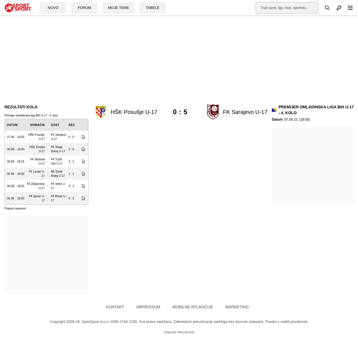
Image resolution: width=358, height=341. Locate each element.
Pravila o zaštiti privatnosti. (286, 321)
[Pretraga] (324, 8)
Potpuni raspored (15, 208)
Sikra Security (185, 332)
